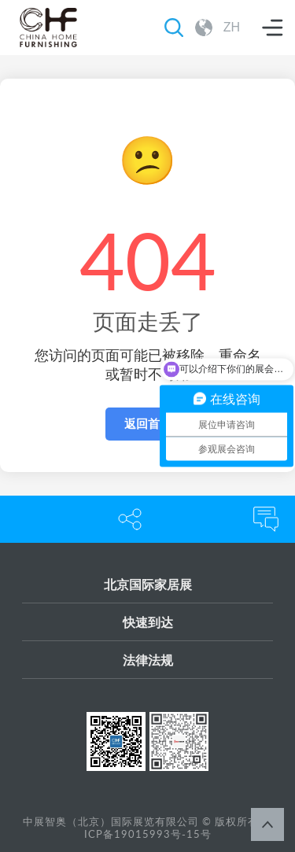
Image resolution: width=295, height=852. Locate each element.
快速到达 (148, 621)
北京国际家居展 (148, 584)
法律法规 (148, 659)
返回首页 (147, 423)
